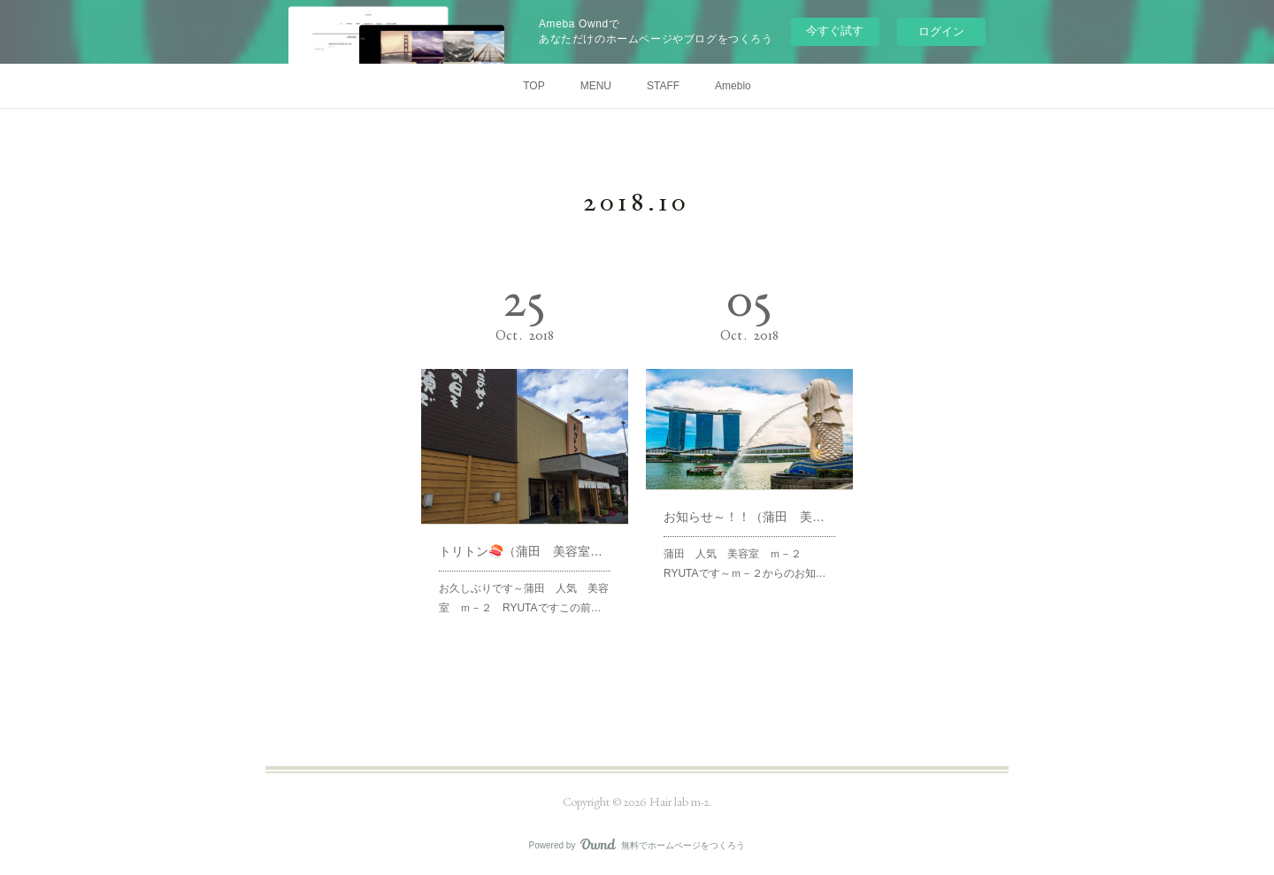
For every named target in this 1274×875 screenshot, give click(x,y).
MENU (595, 86)
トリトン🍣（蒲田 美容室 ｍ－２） (525, 549)
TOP (533, 86)
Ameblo (733, 86)
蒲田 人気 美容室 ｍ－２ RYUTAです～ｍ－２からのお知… (744, 562)
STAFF (663, 86)
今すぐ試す (834, 30)
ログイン (941, 31)
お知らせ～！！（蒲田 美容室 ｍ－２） (749, 516)
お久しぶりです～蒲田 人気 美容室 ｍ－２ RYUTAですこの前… (524, 595)
